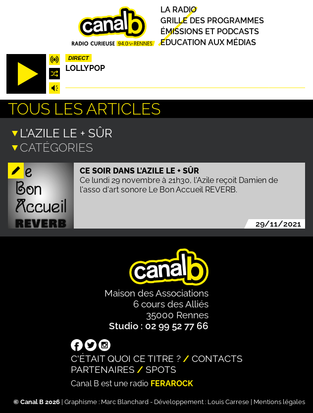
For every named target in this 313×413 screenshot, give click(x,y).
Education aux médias (208, 42)
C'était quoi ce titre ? (126, 357)
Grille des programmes (212, 20)
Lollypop (85, 68)
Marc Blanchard (125, 401)
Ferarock (172, 382)
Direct (78, 58)
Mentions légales (279, 401)
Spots (161, 368)
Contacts (217, 357)
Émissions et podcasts (209, 31)
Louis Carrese (228, 401)
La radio (178, 9)
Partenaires (103, 368)
